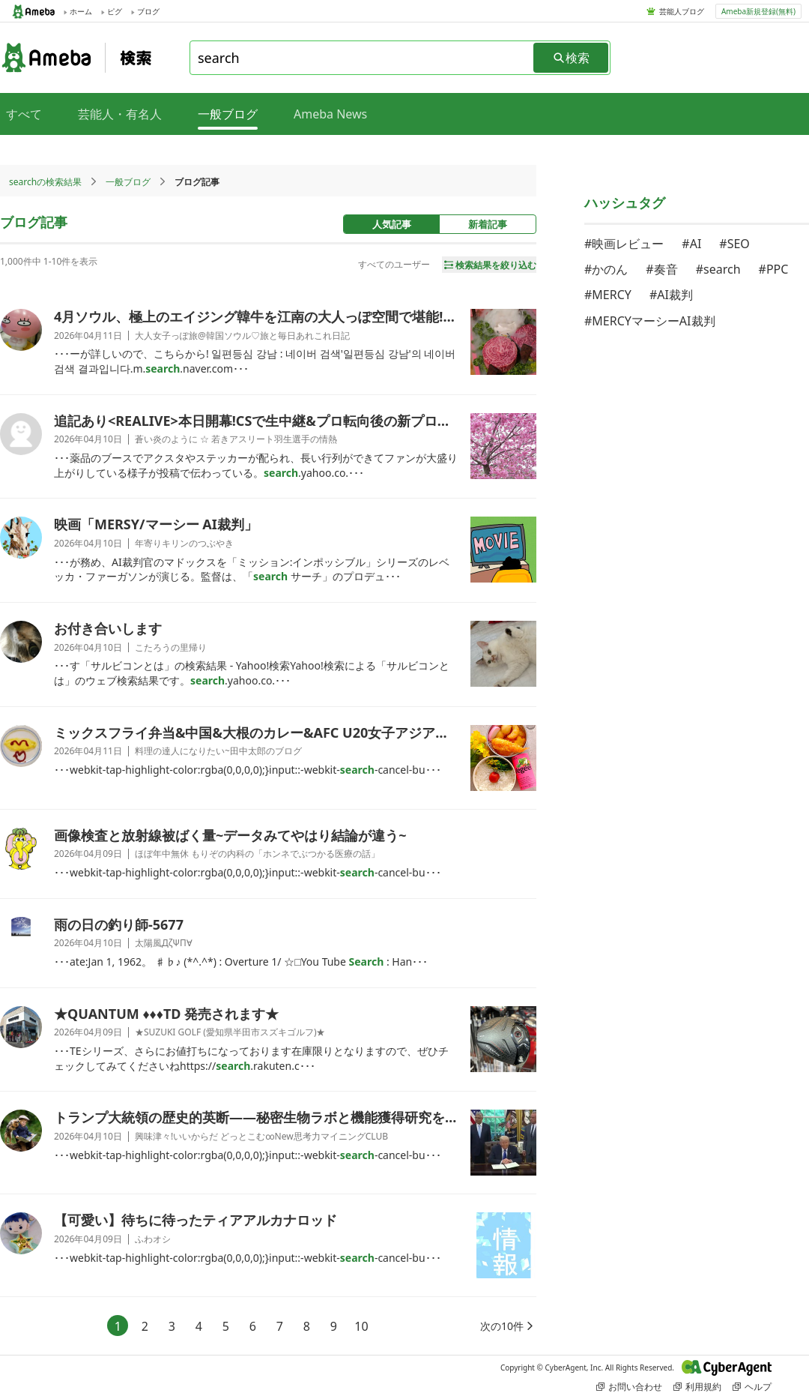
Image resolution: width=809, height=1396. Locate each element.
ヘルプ (752, 1386)
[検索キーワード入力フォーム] (362, 58)
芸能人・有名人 (120, 114)
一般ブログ (128, 181)
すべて (24, 114)
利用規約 (697, 1386)
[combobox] (362, 58)
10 (361, 1326)
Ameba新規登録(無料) (758, 11)
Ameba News (330, 114)
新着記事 (487, 224)
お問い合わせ (629, 1386)
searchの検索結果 (45, 181)
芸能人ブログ (681, 11)
